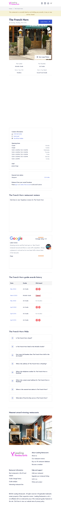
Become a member (37, 464)
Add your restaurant (37, 473)
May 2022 (13, 301)
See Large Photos (43, 57)
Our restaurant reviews (38, 459)
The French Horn (19, 8)
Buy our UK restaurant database (41, 462)
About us (34, 456)
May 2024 (13, 289)
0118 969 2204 (18, 134)
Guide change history (15, 479)
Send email (16, 136)
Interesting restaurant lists (16, 484)
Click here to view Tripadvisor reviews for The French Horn (27, 200)
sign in (16, 184)
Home (10, 8)
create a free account (25, 184)
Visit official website (18, 138)
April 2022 (13, 307)
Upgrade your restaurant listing (40, 476)
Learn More (45, 22)
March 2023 (13, 295)
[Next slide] (52, 430)
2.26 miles (46, 177)
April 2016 (13, 314)
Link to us (34, 479)
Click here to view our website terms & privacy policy (29, 501)
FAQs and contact (37, 482)
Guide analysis (13, 481)
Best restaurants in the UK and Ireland (17, 474)
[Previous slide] (9, 430)
